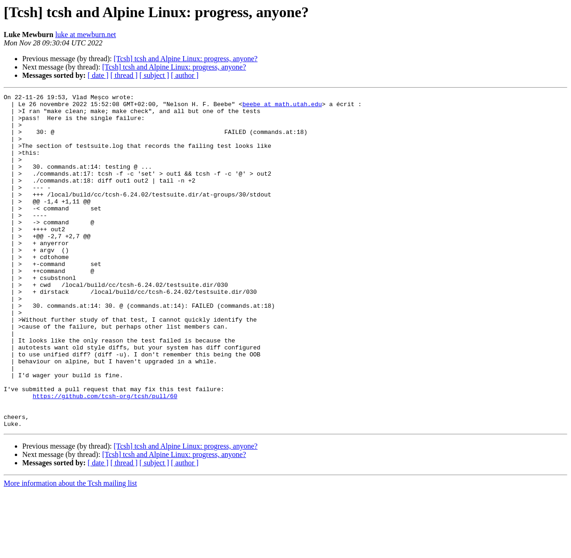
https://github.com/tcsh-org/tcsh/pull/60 (104, 457)
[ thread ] (124, 75)
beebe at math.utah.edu (282, 106)
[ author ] (185, 75)
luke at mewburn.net (85, 34)
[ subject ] (154, 75)
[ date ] (98, 75)
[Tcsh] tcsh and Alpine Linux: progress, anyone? (185, 59)
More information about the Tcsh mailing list (70, 550)
